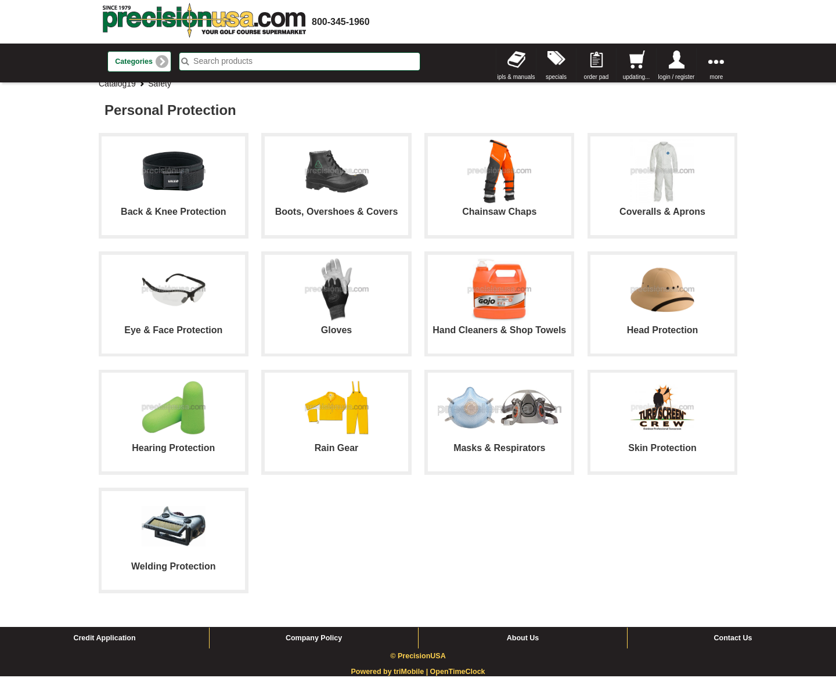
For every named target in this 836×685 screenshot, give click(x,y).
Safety (159, 92)
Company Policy (314, 647)
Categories (134, 61)
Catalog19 (117, 92)
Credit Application (104, 647)
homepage (204, 22)
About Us (523, 647)
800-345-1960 (341, 22)
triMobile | (412, 680)
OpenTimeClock (457, 680)
